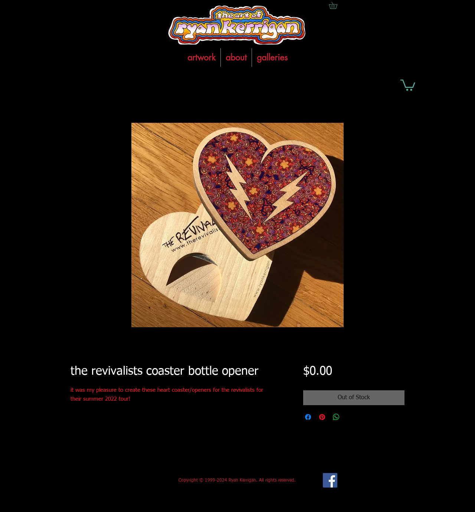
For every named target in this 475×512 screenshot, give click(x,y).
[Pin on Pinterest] (322, 417)
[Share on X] (350, 417)
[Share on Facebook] (308, 417)
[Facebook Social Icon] (330, 480)
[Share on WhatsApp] (336, 417)
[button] (407, 84)
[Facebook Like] (125, 480)
